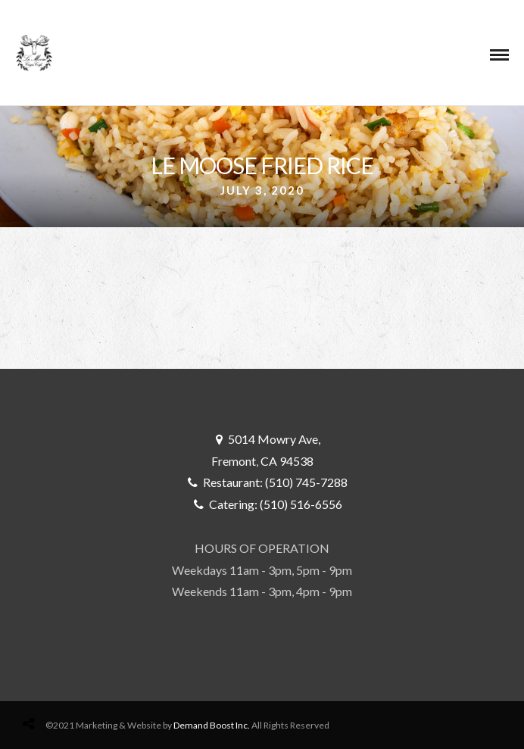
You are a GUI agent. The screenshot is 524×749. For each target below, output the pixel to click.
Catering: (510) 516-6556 (275, 504)
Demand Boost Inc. (211, 725)
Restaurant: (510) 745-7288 (275, 482)
